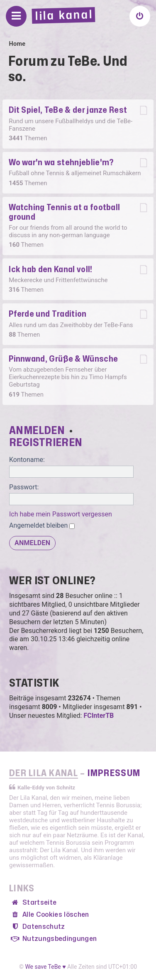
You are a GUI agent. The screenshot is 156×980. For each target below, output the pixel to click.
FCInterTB (98, 715)
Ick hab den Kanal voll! (50, 269)
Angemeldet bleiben (42, 525)
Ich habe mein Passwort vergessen (60, 514)
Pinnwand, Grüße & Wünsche (63, 359)
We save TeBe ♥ (45, 966)
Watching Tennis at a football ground (64, 212)
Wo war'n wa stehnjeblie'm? (61, 162)
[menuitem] (139, 16)
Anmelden (37, 431)
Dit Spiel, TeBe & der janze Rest (68, 110)
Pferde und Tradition (47, 314)
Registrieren (46, 443)
